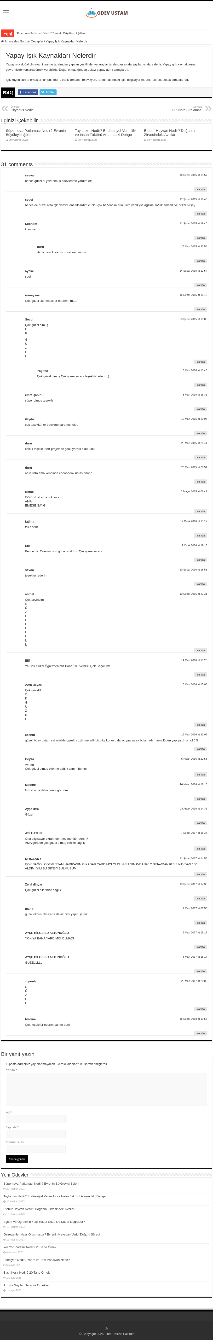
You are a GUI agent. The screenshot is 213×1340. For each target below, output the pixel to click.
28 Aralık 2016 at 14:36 (193, 808)
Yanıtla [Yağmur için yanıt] (201, 384)
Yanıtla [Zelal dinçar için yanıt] (201, 898)
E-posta (12, 1127)
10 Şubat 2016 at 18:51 (193, 569)
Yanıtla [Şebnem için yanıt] (201, 237)
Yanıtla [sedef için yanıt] (201, 213)
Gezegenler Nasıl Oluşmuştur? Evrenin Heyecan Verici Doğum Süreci (51, 1234)
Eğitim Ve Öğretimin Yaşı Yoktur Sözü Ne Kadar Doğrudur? (44, 1221)
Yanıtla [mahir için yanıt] (201, 922)
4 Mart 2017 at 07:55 (195, 908)
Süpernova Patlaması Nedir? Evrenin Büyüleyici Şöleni (51, 33)
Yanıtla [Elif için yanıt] (201, 559)
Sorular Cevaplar (31, 41)
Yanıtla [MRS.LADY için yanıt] (201, 874)
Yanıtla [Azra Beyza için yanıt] (201, 724)
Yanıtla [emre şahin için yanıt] (201, 409)
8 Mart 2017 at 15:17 (195, 932)
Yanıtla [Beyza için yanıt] (201, 774)
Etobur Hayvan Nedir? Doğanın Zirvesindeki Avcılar (169, 132)
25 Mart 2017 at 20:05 (194, 980)
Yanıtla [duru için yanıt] (201, 260)
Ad (9, 1112)
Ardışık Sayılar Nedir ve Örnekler (26, 1285)
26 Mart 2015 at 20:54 (194, 246)
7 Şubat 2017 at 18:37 (194, 832)
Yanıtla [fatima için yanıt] (201, 535)
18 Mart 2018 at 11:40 (194, 370)
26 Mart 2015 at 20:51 (194, 467)
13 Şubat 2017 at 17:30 (193, 884)
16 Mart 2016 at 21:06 (194, 734)
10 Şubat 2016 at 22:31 (193, 593)
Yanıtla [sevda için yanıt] (201, 584)
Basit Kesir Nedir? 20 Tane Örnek (26, 1272)
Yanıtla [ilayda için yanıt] (201, 433)
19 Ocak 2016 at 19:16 (193, 545)
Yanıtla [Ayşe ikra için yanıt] (201, 822)
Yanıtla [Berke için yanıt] (201, 511)
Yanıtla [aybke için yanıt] (201, 285)
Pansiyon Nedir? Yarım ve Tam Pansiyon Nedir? (36, 1260)
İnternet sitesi (15, 1142)
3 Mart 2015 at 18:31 (195, 394)
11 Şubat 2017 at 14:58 (193, 858)
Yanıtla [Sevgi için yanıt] (201, 361)
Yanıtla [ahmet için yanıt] (201, 650)
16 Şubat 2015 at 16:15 (193, 294)
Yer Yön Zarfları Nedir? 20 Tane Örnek (29, 1247)
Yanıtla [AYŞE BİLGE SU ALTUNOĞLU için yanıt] (201, 946)
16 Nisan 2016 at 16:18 (193, 784)
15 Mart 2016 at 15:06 (194, 684)
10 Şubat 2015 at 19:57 (193, 175)
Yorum (11, 1070)
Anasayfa (9, 41)
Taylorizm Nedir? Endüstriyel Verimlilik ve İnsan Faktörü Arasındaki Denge (106, 132)
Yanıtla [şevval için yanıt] (201, 189)
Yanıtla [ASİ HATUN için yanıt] (201, 848)
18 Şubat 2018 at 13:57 (193, 1018)
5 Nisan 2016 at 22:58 (194, 758)
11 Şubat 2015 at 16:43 (193, 199)
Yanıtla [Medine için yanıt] (201, 798)
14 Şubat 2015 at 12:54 (193, 270)
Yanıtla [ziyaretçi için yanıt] (201, 1009)
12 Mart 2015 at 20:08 (194, 418)
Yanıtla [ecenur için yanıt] (201, 748)
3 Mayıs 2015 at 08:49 (194, 491)
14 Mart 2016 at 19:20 (194, 660)
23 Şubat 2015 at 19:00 (193, 319)
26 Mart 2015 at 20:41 (194, 443)
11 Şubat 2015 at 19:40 (193, 223)
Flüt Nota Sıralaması (177, 108)
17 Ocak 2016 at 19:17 (193, 521)
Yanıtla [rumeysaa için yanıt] (201, 309)
